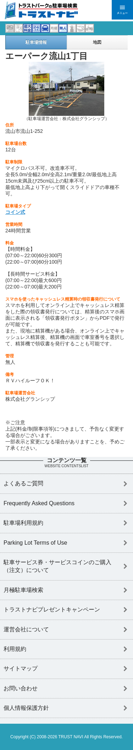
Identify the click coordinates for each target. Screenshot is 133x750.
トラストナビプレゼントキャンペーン (52, 609)
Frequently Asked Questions (39, 503)
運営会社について (26, 629)
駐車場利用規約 (23, 523)
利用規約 (15, 649)
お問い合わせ (21, 688)
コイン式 (15, 212)
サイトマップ (21, 668)
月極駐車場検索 (23, 590)
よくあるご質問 (23, 483)
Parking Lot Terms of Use (35, 543)
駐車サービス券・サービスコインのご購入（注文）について (57, 566)
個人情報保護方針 (26, 708)
